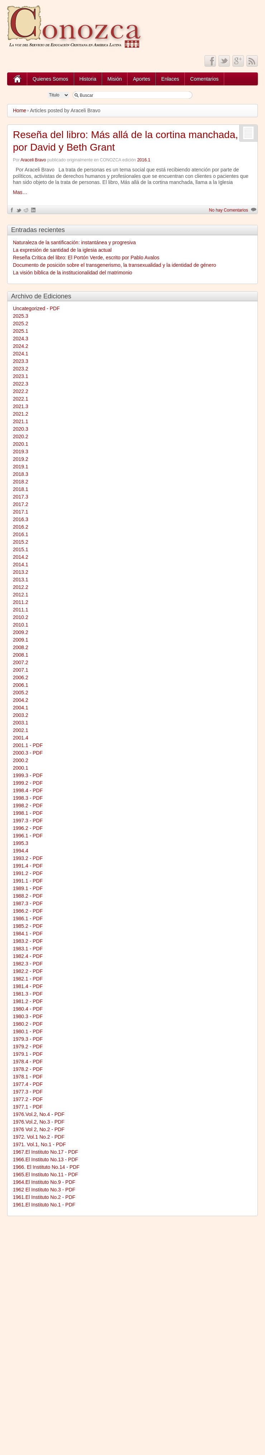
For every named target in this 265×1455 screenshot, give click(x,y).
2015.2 (20, 542)
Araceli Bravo (33, 159)
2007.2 (20, 662)
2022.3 (20, 384)
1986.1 (20, 918)
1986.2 (20, 911)
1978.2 (20, 1069)
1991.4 (20, 866)
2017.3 (20, 497)
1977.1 (20, 1107)
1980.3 (20, 1016)
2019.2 (20, 459)
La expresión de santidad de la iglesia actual (62, 250)
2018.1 (20, 489)
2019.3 (20, 451)
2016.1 (143, 159)
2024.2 (20, 346)
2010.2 (20, 617)
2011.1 (20, 610)
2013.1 (20, 579)
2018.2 (20, 482)
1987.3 (20, 903)
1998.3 (20, 798)
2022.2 (20, 391)
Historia (88, 79)
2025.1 (20, 331)
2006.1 (20, 685)
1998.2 (20, 805)
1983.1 (20, 948)
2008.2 (20, 647)
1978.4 (20, 1061)
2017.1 (20, 512)
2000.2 (20, 760)
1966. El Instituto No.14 (39, 1167)
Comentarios (204, 79)
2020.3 (20, 429)
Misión (114, 79)
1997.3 (20, 820)
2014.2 (20, 557)
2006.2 (20, 677)
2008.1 (20, 655)
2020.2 (20, 436)
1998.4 (20, 790)
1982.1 (20, 979)
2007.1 (20, 670)
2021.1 (20, 421)
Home (19, 110)
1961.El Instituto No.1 (37, 1205)
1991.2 (20, 873)
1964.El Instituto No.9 (37, 1182)
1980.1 (20, 1031)
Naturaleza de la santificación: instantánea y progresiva (74, 242)
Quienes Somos (50, 79)
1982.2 (20, 971)
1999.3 (20, 775)
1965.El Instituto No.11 (38, 1174)
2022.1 (20, 399)
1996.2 (20, 828)
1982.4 (20, 956)
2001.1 (20, 745)
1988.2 (20, 896)
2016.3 (20, 519)
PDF (55, 308)
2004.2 (20, 700)
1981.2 (20, 1001)
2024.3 (20, 338)
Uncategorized (29, 308)
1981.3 (20, 994)
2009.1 (20, 640)
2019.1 (20, 466)
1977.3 (20, 1092)
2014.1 (20, 564)
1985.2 (20, 926)
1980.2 (20, 1024)
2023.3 (20, 361)
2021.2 (20, 414)
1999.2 (20, 783)
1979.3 (20, 1039)
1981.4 (20, 986)
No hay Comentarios (228, 210)
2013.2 (20, 572)
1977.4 (20, 1084)
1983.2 (20, 941)
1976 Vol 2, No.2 (31, 1129)
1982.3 (20, 964)
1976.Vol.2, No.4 (31, 1114)
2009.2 (20, 632)
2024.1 (20, 353)
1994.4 (20, 851)
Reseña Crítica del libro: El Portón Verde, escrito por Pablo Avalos (86, 257)
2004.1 (20, 707)
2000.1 (20, 768)
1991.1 (20, 881)
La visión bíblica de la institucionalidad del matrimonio (72, 272)
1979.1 (20, 1054)
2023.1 (20, 376)
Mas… (20, 192)
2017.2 (20, 504)
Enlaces (170, 79)
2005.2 (20, 692)
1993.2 (20, 858)
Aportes (141, 79)
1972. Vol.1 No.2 (31, 1137)
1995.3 (20, 843)
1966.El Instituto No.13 (38, 1159)
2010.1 (20, 625)
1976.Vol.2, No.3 (31, 1122)
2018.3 (20, 474)
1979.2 (20, 1046)
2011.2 (20, 602)
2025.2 (20, 323)
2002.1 (20, 730)
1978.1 (20, 1077)
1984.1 (20, 933)
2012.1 (20, 594)
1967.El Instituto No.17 (38, 1152)
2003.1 (20, 723)
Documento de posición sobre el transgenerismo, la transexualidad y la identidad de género (114, 265)
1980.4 (20, 1009)
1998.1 (20, 813)
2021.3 (20, 406)
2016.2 (20, 527)
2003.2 (20, 715)
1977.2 (20, 1099)
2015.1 (20, 549)
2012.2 (20, 587)
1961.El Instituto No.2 (37, 1197)
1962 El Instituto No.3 (37, 1189)
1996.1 (20, 835)
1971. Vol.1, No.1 (32, 1144)
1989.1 (20, 888)
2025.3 (20, 316)
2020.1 (20, 444)
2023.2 (20, 369)
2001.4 (20, 738)
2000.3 (20, 753)
